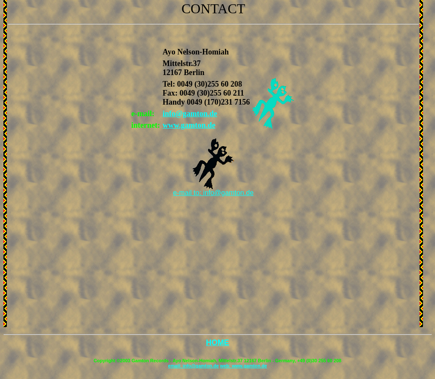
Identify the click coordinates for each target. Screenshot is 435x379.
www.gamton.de (189, 125)
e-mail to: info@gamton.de (213, 192)
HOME (217, 342)
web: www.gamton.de (243, 365)
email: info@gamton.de (193, 365)
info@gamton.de (190, 113)
